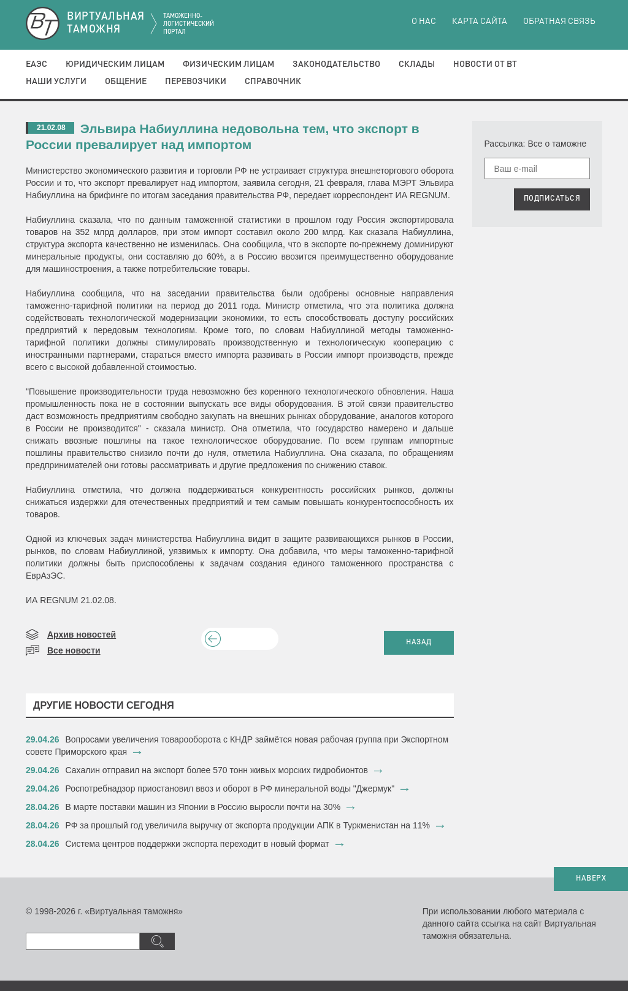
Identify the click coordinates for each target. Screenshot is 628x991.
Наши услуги (56, 81)
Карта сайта (479, 21)
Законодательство (336, 64)
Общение (126, 81)
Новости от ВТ (485, 64)
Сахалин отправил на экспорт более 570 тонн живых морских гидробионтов (217, 770)
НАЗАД (419, 642)
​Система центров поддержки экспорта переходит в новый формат (197, 844)
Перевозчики (195, 81)
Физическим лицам (228, 64)
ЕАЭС (36, 64)
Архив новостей (81, 634)
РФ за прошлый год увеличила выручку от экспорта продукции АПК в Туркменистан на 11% (248, 825)
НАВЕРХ (591, 878)
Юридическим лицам (115, 64)
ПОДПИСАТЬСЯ (552, 198)
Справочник (273, 81)
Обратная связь (559, 21)
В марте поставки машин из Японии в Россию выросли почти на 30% (203, 807)
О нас (424, 21)
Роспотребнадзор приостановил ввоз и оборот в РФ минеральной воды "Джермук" (230, 788)
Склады (417, 64)
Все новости (74, 650)
